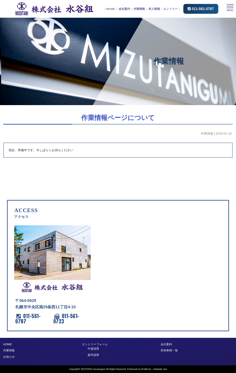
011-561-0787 (203, 9)
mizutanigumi (99, 369)
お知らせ (9, 356)
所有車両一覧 (169, 350)
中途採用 (93, 348)
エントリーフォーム (95, 344)
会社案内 (124, 8)
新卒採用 (93, 354)
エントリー (170, 8)
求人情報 (154, 8)
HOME (110, 8)
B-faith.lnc (146, 369)
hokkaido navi (160, 369)
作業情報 (139, 8)
